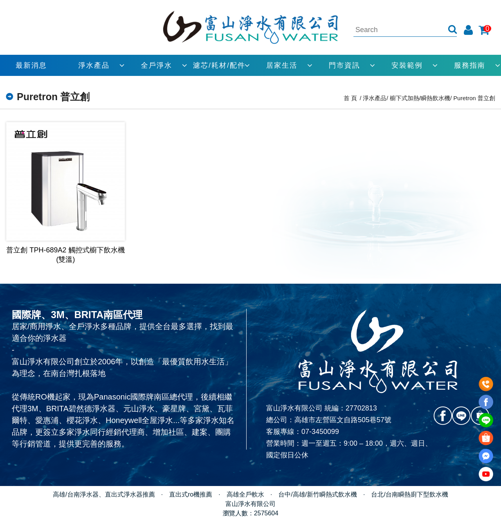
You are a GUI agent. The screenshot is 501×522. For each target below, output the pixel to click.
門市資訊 (344, 65)
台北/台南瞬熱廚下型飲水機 (409, 494)
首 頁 (350, 98)
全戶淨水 (156, 65)
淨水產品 (94, 65)
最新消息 (31, 65)
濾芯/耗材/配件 (219, 65)
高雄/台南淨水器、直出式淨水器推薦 (104, 494)
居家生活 (281, 65)
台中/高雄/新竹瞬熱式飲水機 (317, 494)
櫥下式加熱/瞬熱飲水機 (420, 98)
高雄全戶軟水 (245, 494)
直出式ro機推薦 (190, 494)
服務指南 (469, 65)
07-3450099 (320, 432)
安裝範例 (407, 65)
